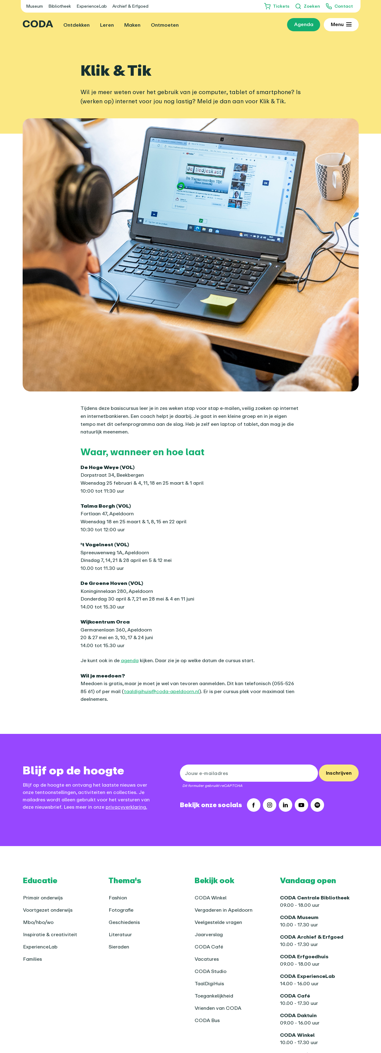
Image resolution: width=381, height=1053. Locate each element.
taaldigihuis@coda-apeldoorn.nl (161, 691)
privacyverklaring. (126, 807)
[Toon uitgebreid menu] (341, 25)
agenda (130, 660)
